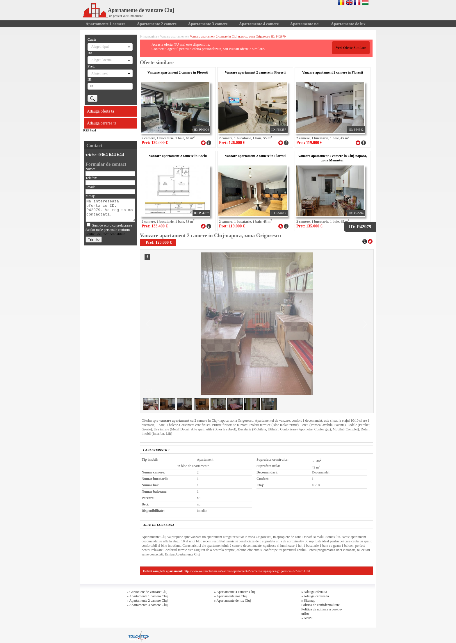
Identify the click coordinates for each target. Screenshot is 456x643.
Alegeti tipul (100, 46)
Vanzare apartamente (173, 36)
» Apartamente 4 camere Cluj (234, 592)
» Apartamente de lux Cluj (232, 601)
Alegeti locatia (101, 60)
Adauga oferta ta (100, 111)
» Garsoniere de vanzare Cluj (147, 592)
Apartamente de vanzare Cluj (128, 10)
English (349, 2)
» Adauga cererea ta (315, 596)
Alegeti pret (99, 73)
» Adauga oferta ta (314, 592)
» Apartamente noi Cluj (230, 596)
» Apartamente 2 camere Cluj (147, 601)
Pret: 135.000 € (309, 226)
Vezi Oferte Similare (351, 48)
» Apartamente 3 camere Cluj (147, 605)
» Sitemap (308, 601)
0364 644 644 (111, 154)
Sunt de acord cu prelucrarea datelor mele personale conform (109, 229)
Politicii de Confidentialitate (105, 234)
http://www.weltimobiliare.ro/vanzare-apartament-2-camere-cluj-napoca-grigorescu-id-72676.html (247, 571)
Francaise (357, 2)
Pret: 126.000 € (232, 142)
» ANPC (307, 618)
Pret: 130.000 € (155, 142)
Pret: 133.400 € (155, 226)
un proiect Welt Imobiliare (126, 15)
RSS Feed (89, 130)
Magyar (365, 2)
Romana (341, 2)
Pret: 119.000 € (309, 142)
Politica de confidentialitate (320, 605)
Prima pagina (148, 36)
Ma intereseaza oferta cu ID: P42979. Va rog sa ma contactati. (110, 210)
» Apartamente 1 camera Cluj (147, 596)
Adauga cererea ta (101, 123)
